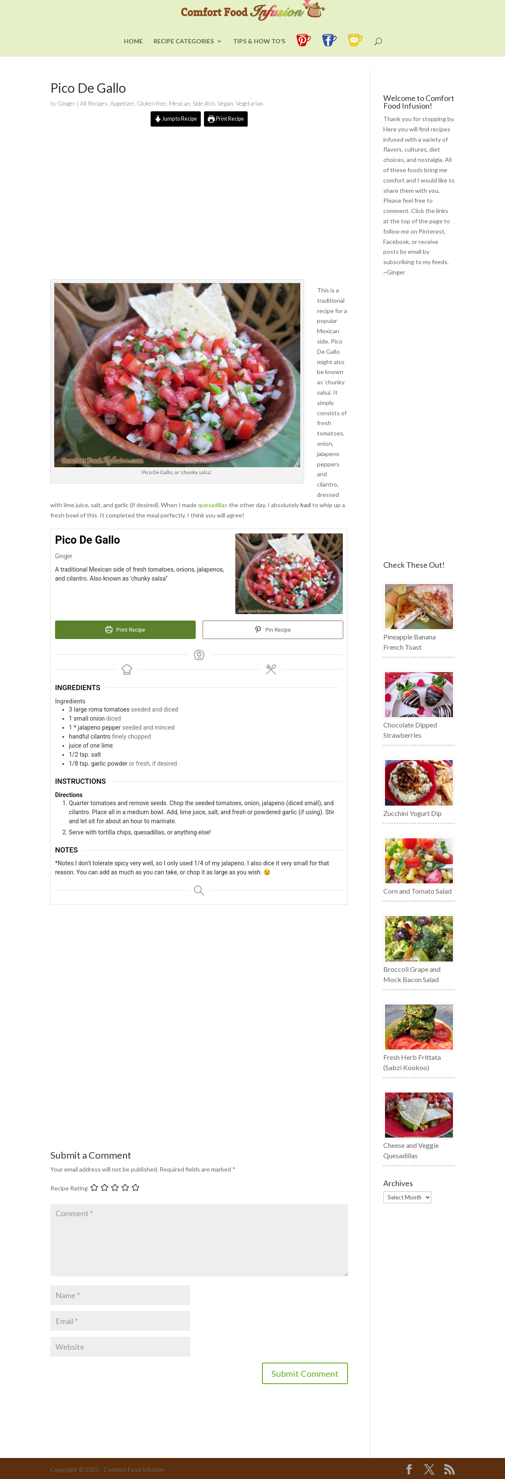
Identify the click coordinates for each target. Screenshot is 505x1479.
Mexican (179, 103)
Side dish (204, 103)
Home (133, 54)
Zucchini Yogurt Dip (412, 813)
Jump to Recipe (175, 119)
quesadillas (213, 504)
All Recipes (94, 103)
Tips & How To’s (259, 54)
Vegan (225, 103)
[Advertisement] (199, 211)
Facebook (396, 241)
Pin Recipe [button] (273, 630)
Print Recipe (226, 119)
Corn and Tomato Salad (417, 891)
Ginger (66, 103)
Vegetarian (249, 103)
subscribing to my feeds (415, 261)
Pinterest (431, 231)
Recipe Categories (184, 54)
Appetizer (122, 103)
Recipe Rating (69, 1188)
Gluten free (151, 103)
